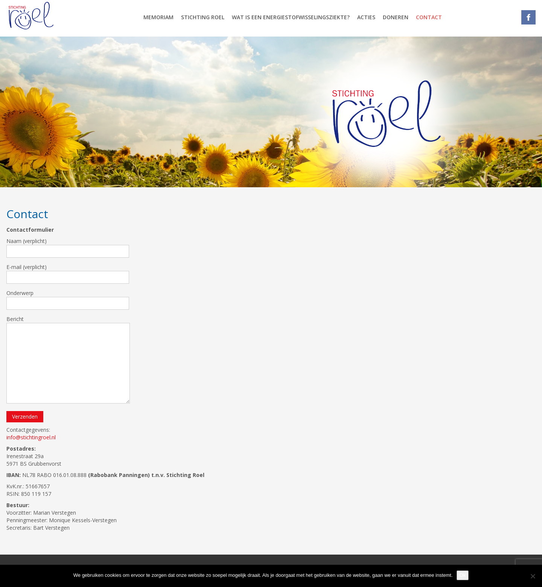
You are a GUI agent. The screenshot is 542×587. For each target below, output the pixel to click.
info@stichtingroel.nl (31, 437)
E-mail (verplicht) (67, 273)
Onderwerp (67, 299)
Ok (463, 575)
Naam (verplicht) (67, 247)
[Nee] (532, 576)
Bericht (68, 359)
